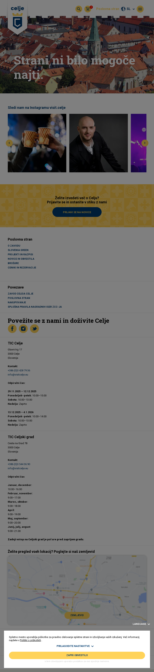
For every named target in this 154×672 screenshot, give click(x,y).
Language (141, 624)
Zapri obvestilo (77, 655)
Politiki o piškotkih (30, 640)
